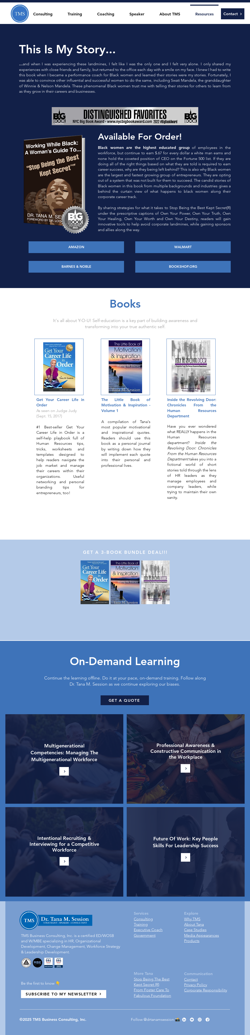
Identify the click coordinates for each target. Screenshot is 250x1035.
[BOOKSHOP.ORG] (183, 267)
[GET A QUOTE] (125, 700)
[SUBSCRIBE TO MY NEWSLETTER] (63, 994)
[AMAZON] (76, 247)
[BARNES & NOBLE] (76, 267)
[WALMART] (183, 247)
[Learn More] (185, 768)
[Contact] (232, 13)
